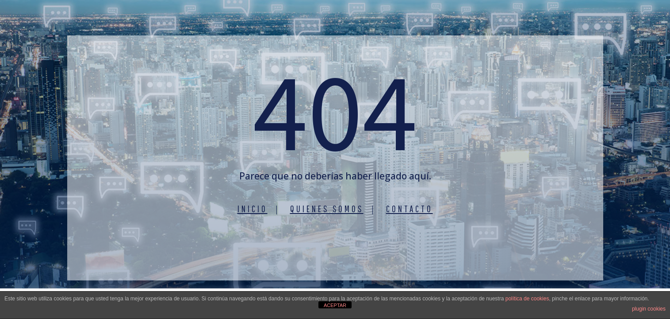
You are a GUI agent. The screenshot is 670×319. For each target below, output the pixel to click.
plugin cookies (649, 309)
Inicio (252, 208)
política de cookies (527, 299)
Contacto (409, 208)
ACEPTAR (335, 305)
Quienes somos (327, 208)
